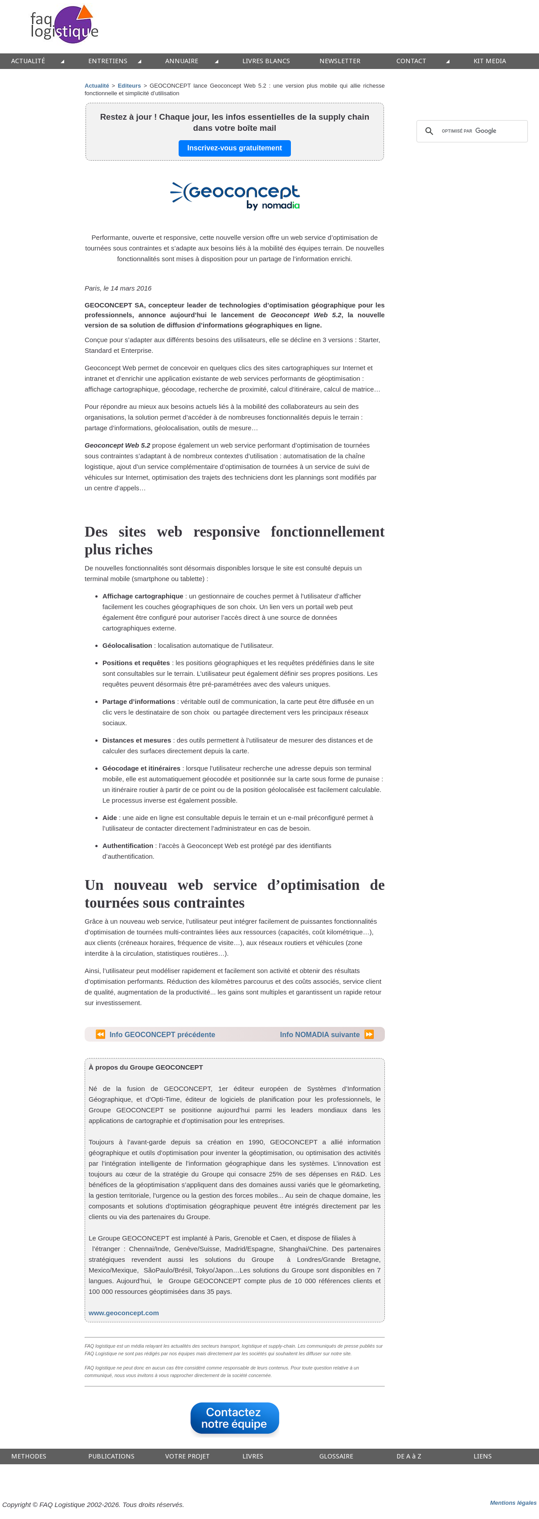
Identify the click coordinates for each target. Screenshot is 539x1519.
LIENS (483, 1456)
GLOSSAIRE (336, 1456)
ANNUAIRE (181, 61)
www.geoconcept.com (124, 1313)
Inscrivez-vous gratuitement (235, 148)
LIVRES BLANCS (266, 61)
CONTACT (411, 61)
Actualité (97, 85)
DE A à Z (408, 1456)
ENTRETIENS (107, 61)
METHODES (28, 1456)
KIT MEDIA (490, 61)
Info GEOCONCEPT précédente (162, 1034)
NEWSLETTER (339, 61)
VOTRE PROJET (187, 1456)
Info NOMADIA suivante (320, 1034)
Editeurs (129, 85)
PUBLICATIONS (111, 1456)
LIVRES (252, 1456)
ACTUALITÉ (28, 61)
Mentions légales (513, 1502)
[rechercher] (471, 131)
